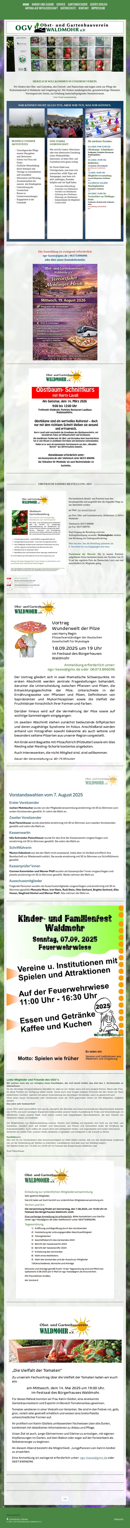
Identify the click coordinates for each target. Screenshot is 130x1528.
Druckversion (13, 1519)
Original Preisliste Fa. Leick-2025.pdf (26, 585)
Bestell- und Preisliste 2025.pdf (24, 580)
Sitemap (24, 1519)
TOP (65, 1499)
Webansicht (118, 1519)
